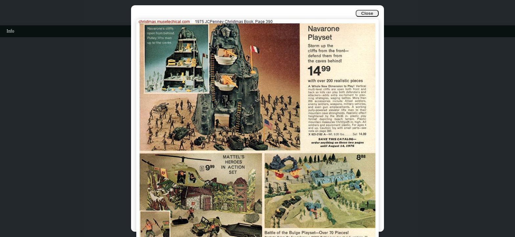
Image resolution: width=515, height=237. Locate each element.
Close (367, 13)
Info (10, 31)
